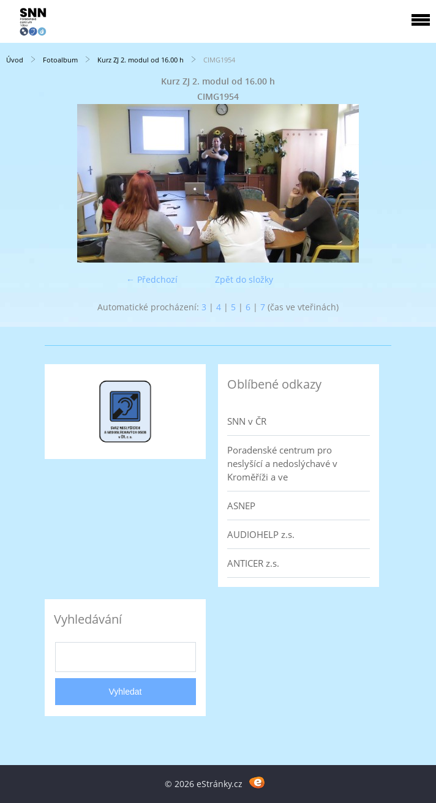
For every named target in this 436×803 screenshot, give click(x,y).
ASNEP (241, 505)
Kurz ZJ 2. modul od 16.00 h (140, 59)
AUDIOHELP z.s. (261, 534)
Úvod (14, 59)
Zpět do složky (244, 279)
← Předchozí (152, 279)
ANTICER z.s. (253, 563)
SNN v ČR (246, 421)
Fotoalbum (60, 59)
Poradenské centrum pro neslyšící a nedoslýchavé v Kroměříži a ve (282, 463)
